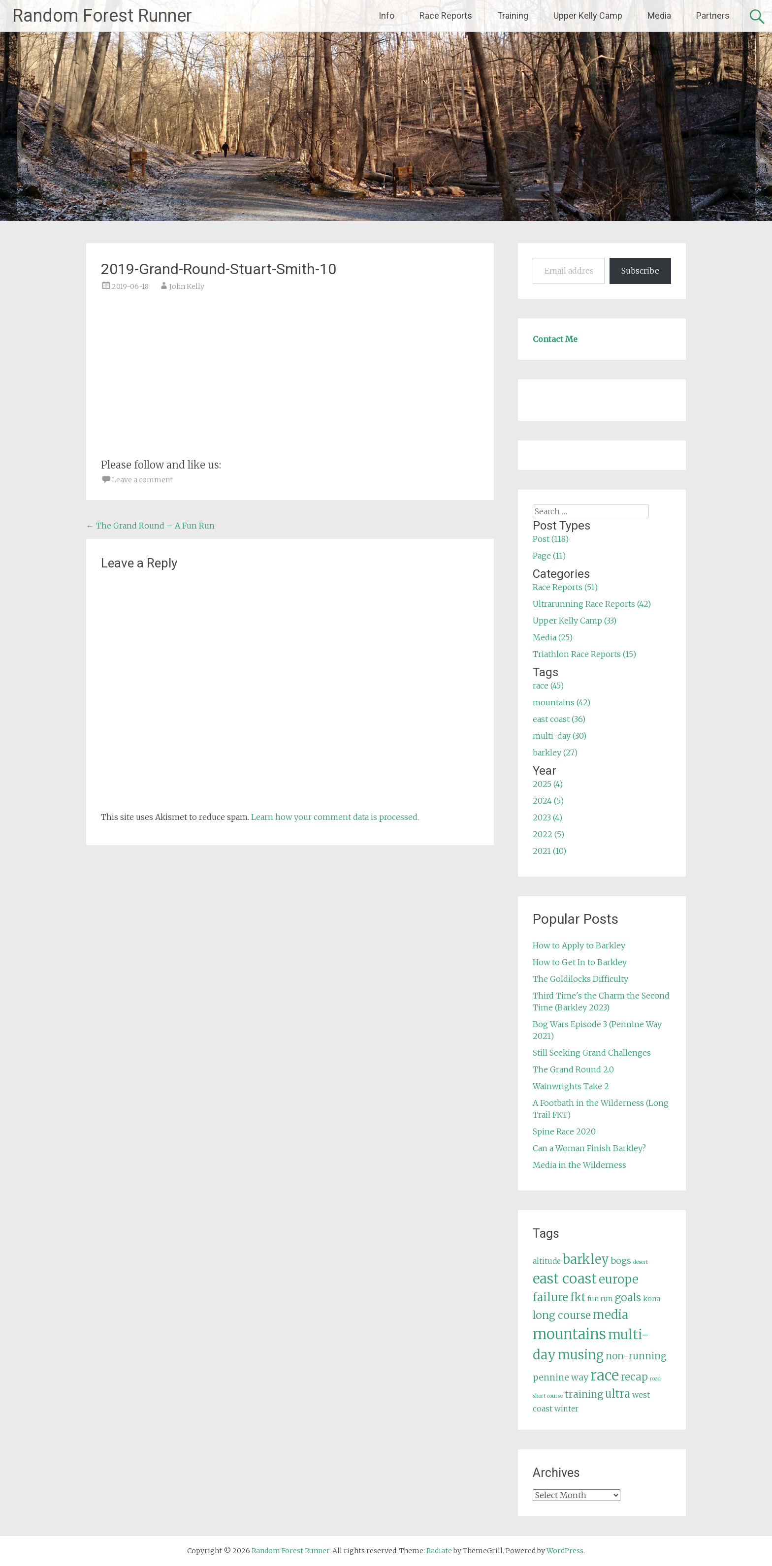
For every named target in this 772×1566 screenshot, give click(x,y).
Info (386, 15)
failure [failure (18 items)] (550, 1297)
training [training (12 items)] (584, 1394)
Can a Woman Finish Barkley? (589, 1148)
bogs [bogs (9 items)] (621, 1260)
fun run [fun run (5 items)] (599, 1298)
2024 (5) (548, 801)
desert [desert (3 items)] (640, 1262)
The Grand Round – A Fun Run (150, 526)
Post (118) (551, 539)
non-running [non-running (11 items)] (636, 1356)
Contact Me (555, 339)
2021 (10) (549, 851)
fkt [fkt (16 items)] (577, 1297)
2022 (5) (548, 834)
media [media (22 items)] (610, 1314)
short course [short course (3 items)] (548, 1396)
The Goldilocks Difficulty (580, 979)
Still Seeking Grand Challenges (592, 1053)
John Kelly (186, 286)
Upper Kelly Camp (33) (574, 621)
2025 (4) (548, 784)
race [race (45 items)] (604, 1375)
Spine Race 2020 (564, 1131)
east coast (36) (559, 719)
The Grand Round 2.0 (573, 1069)
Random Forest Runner (102, 15)
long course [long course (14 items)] (562, 1315)
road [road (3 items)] (655, 1379)
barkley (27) (555, 752)
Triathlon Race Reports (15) (584, 654)
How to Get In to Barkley (580, 962)
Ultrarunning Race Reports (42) (592, 604)
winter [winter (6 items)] (566, 1408)
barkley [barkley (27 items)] (586, 1259)
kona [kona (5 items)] (651, 1298)
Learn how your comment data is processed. (335, 817)
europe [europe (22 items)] (619, 1279)
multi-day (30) (559, 736)
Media (659, 15)
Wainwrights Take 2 (571, 1086)
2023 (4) (547, 817)
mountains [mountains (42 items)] (569, 1334)
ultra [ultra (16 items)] (617, 1394)
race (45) (548, 685)
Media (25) (553, 637)
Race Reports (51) (565, 587)
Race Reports (445, 15)
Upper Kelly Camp (587, 15)
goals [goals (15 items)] (627, 1297)
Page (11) (549, 556)
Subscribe (640, 271)
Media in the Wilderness (579, 1165)
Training (512, 15)
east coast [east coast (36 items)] (565, 1278)
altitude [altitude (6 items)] (547, 1261)
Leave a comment (142, 479)
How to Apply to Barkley (579, 945)
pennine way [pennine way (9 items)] (560, 1377)
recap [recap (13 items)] (634, 1377)
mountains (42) (561, 702)
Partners (713, 15)
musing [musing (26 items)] (581, 1355)
